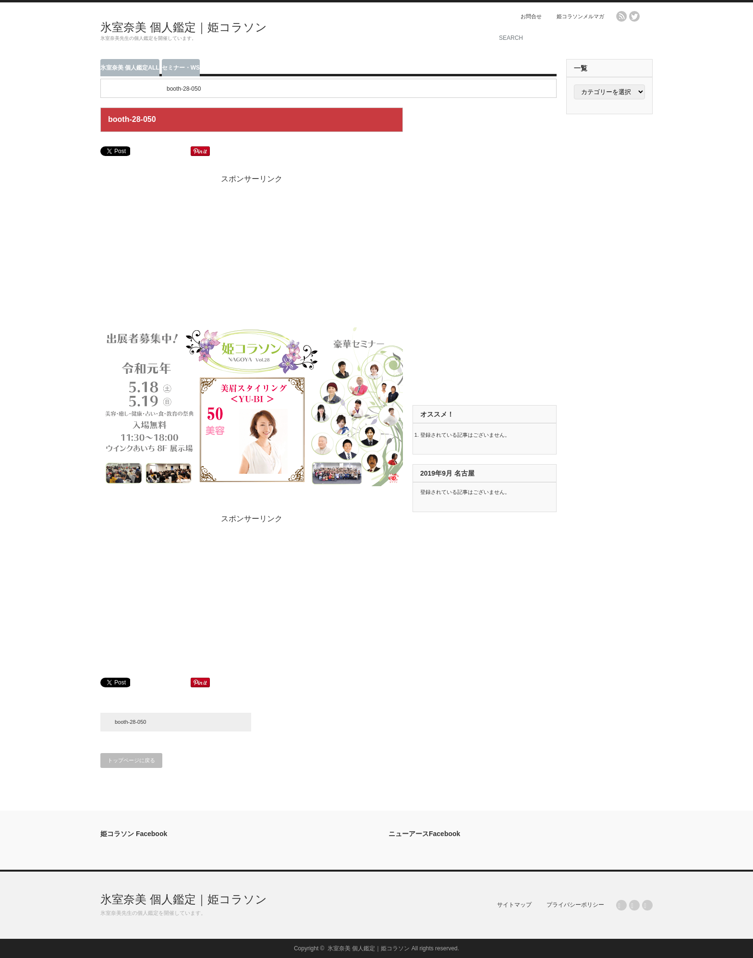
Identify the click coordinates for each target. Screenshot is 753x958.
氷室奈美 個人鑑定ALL (129, 67)
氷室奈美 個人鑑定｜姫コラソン (183, 27)
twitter (634, 16)
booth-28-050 (130, 722)
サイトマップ (514, 904)
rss (621, 16)
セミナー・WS (181, 67)
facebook (647, 16)
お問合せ (531, 16)
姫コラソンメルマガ (580, 16)
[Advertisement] (367, 31)
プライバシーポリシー (575, 904)
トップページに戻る (131, 760)
